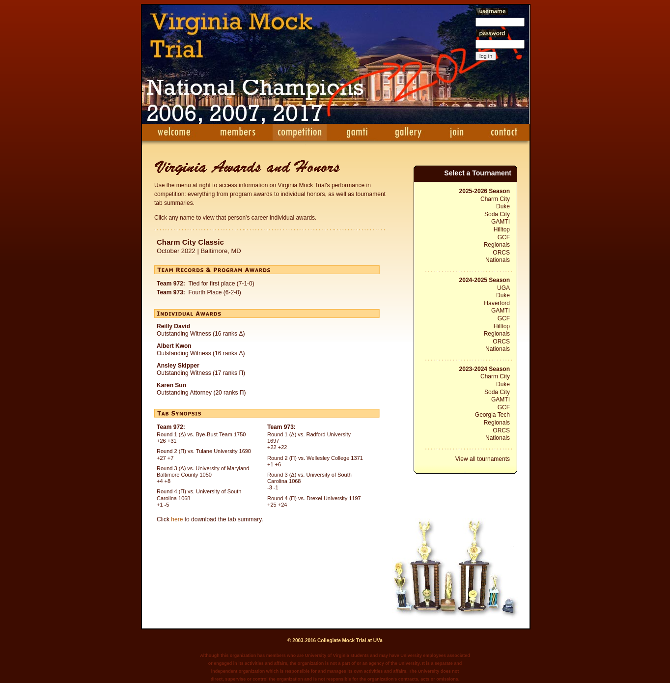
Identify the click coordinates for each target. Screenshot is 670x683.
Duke (503, 206)
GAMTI (500, 221)
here (177, 519)
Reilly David (173, 326)
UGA (503, 288)
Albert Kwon (174, 345)
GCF (504, 237)
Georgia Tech (492, 414)
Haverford (497, 303)
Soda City (497, 214)
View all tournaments (482, 458)
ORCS (501, 252)
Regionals (497, 244)
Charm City (495, 199)
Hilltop (502, 229)
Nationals (497, 259)
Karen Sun (171, 385)
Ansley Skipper (178, 365)
